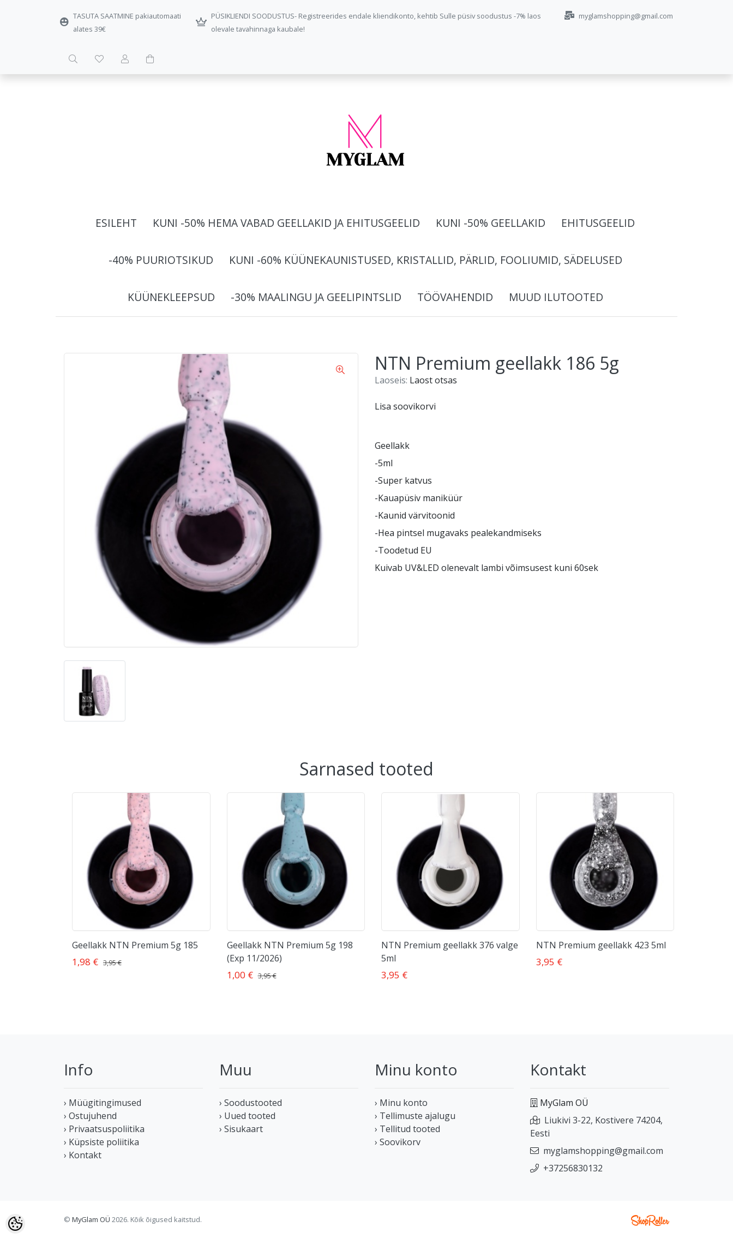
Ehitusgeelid (598, 222)
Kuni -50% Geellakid (490, 222)
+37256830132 (573, 1168)
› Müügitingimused (102, 1103)
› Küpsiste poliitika (101, 1142)
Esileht (116, 222)
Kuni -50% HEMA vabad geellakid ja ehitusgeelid (286, 222)
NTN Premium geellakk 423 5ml (601, 945)
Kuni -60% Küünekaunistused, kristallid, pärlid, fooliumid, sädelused (425, 259)
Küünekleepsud (171, 297)
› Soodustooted (250, 1103)
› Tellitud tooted (407, 1129)
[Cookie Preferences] (15, 1224)
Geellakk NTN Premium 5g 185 (135, 945)
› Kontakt (82, 1155)
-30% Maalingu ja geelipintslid (316, 297)
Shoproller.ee (650, 1220)
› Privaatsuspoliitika (104, 1129)
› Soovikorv (397, 1142)
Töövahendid (455, 297)
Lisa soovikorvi (405, 406)
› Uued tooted (247, 1116)
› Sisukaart (241, 1129)
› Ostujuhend (90, 1116)
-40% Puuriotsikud (161, 259)
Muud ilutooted (556, 297)
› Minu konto (401, 1103)
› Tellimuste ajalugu (415, 1116)
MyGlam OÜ (91, 1219)
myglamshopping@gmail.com (603, 1151)
